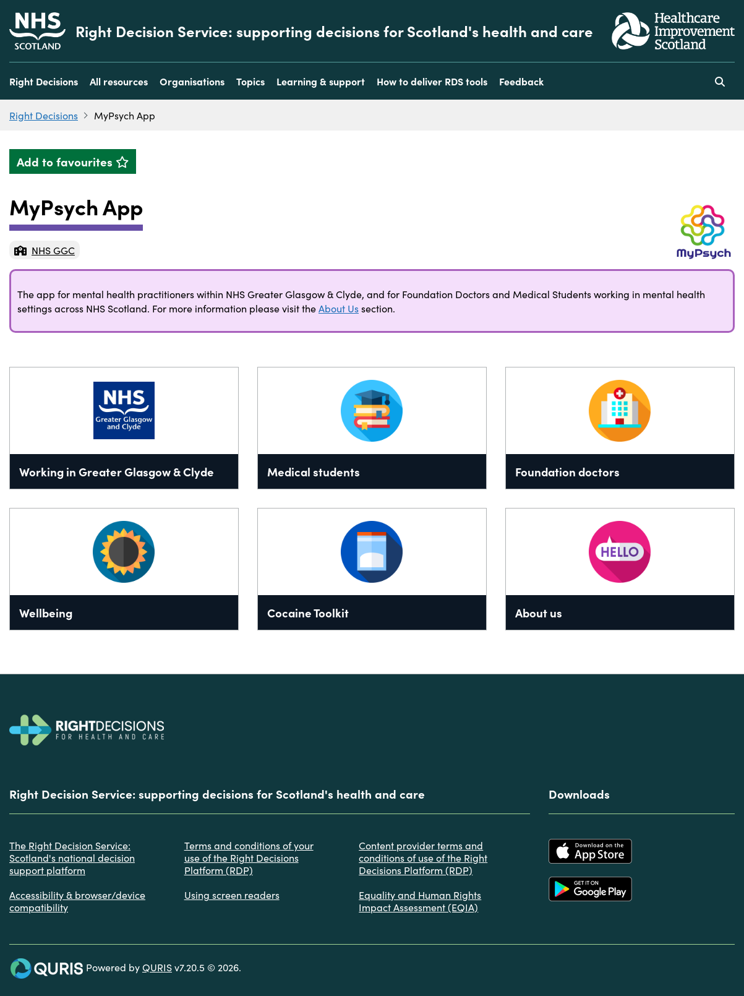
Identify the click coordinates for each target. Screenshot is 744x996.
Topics (250, 81)
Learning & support (320, 81)
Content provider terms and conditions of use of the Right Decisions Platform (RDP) (423, 857)
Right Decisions (43, 81)
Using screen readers (232, 894)
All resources (119, 81)
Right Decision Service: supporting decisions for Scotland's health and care (334, 31)
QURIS (157, 967)
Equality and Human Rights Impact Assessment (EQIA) (420, 900)
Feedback (521, 81)
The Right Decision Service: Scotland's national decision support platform (72, 857)
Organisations (192, 81)
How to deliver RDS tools (432, 81)
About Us (339, 308)
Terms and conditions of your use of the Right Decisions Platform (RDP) (249, 857)
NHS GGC (44, 250)
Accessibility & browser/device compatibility (77, 900)
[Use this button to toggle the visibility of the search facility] (720, 81)
